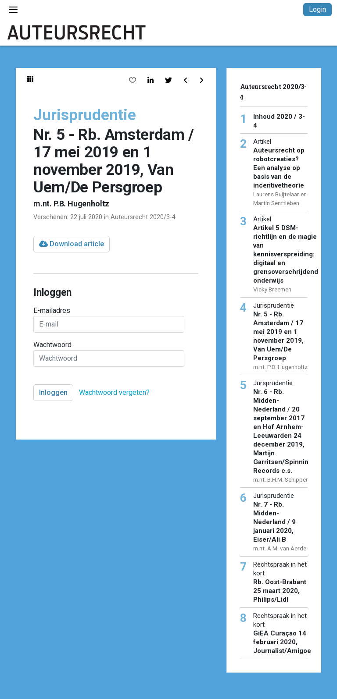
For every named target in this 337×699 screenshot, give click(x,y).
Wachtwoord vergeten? (114, 392)
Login (317, 9)
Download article (71, 244)
